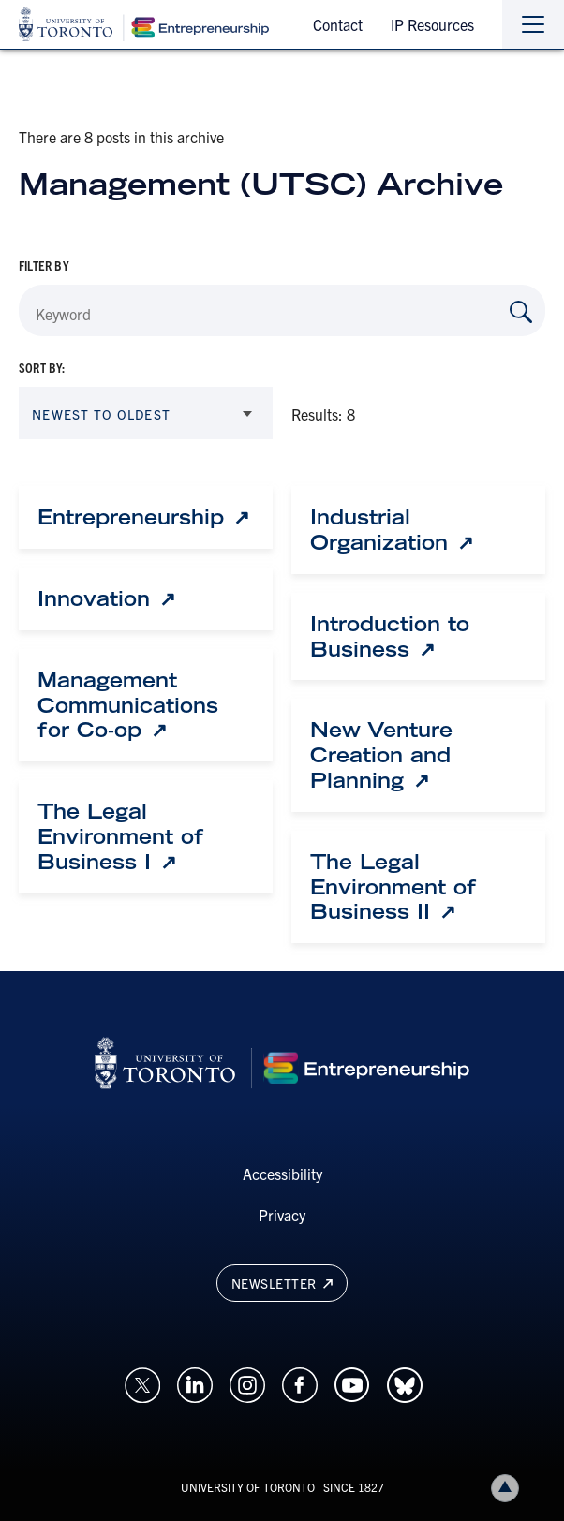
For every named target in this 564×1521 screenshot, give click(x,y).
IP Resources (432, 24)
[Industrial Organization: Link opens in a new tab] (418, 530)
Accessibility (282, 1173)
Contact (338, 24)
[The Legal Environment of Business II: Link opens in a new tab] (418, 886)
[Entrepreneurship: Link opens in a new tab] (143, 517)
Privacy (282, 1214)
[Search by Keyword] (521, 312)
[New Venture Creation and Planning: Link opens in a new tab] (418, 754)
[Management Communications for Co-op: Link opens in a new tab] (145, 705)
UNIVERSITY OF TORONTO (248, 1487)
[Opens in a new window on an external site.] (142, 1383)
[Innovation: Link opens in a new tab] (106, 599)
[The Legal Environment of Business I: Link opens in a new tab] (145, 836)
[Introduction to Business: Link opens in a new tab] (418, 637)
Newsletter (282, 1283)
